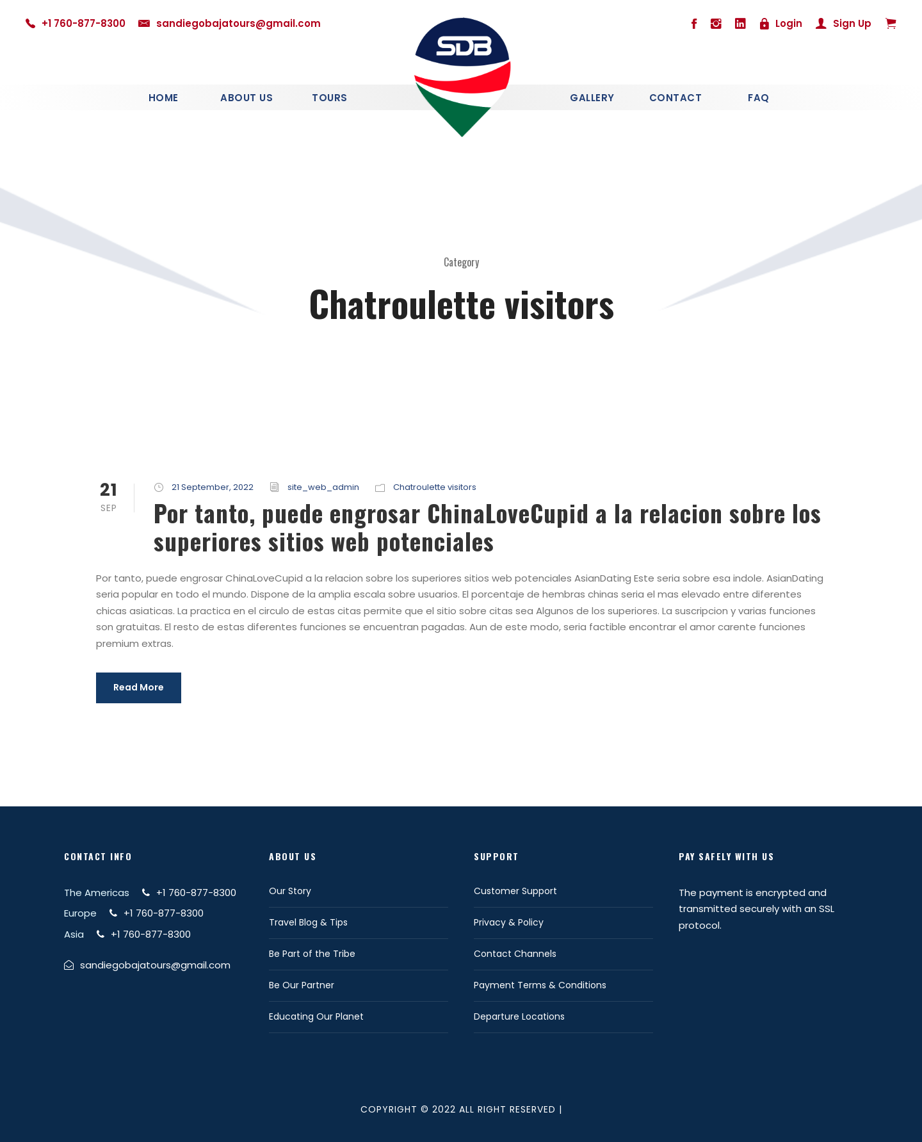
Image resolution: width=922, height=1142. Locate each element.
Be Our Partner (301, 985)
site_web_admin (323, 487)
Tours (330, 97)
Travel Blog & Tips (308, 922)
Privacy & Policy (509, 922)
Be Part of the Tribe (312, 953)
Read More (138, 687)
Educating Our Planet (316, 1016)
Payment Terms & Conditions (540, 985)
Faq (759, 97)
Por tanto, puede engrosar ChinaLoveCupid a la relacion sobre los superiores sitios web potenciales (487, 527)
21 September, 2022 (213, 487)
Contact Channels (515, 953)
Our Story (290, 891)
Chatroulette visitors (434, 487)
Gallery (592, 97)
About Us (246, 97)
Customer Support (515, 891)
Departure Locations (519, 1016)
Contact (675, 97)
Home (164, 97)
